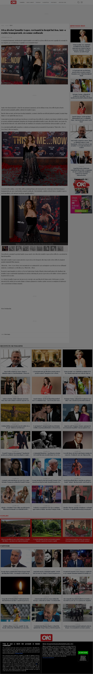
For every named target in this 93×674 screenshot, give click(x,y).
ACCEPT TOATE (83, 652)
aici (36, 663)
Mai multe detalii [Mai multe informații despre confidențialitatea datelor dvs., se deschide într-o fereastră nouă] (19, 653)
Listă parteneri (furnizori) (48, 657)
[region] (46, 657)
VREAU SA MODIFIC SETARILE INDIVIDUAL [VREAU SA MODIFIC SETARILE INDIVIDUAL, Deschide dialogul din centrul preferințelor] (83, 658)
